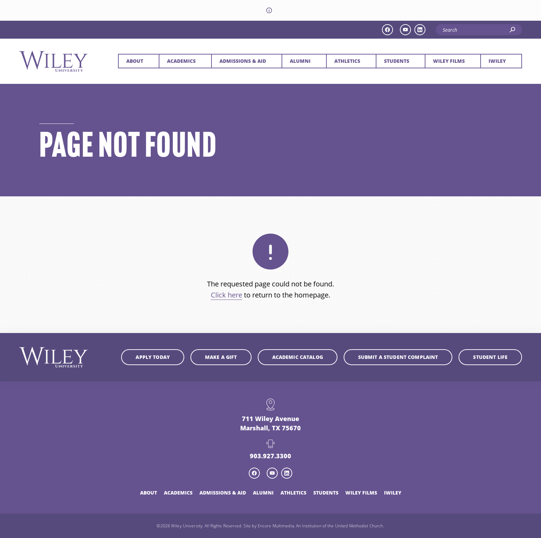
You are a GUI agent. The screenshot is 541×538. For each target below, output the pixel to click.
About (134, 61)
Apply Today (153, 357)
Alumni (300, 61)
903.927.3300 (270, 456)
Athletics (347, 61)
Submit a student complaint (398, 357)
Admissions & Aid (242, 61)
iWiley (497, 61)
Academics (181, 61)
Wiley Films (449, 61)
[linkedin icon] (419, 29)
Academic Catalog (297, 357)
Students (396, 61)
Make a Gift (221, 357)
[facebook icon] (387, 29)
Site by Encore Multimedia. (269, 525)
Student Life (490, 357)
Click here (226, 295)
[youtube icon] (405, 29)
